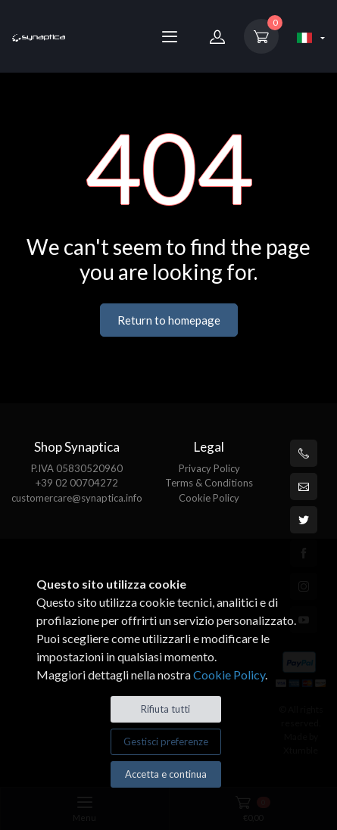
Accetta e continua (166, 774)
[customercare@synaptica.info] (303, 486)
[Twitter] (303, 519)
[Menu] (169, 36)
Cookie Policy (209, 498)
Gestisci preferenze (165, 741)
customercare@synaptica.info (76, 498)
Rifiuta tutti (165, 709)
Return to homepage (168, 320)
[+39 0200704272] (303, 453)
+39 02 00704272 (77, 483)
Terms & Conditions (209, 483)
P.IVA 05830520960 (77, 468)
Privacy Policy (209, 468)
